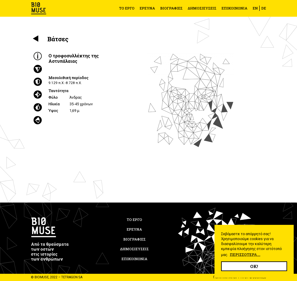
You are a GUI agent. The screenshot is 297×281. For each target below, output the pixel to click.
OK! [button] (254, 266)
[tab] (37, 56)
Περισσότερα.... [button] (245, 254)
